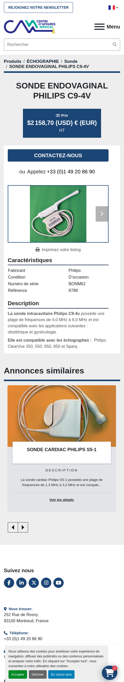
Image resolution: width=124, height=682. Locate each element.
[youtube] (58, 583)
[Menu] (99, 27)
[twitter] (34, 583)
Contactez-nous (58, 155)
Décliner (38, 674)
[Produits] (12, 61)
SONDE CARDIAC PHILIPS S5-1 (61, 449)
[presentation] (13, 527)
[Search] (62, 44)
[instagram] (46, 583)
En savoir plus (61, 674)
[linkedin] (21, 583)
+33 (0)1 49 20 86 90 (71, 171)
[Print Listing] (58, 249)
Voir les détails (61, 500)
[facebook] (9, 583)
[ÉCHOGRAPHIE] (43, 61)
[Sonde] (70, 61)
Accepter (17, 674)
